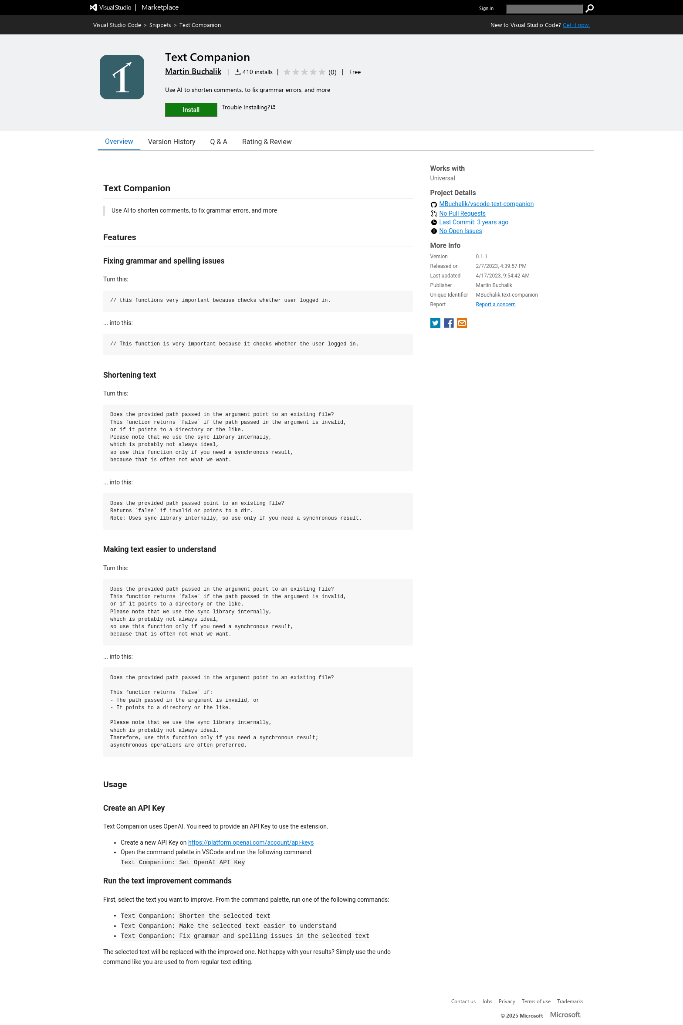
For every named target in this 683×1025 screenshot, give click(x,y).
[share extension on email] (462, 325)
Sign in (486, 8)
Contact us (463, 1001)
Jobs (487, 1001)
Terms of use (536, 1001)
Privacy (507, 1001)
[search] (544, 9)
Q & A (218, 142)
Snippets (160, 24)
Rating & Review (267, 142)
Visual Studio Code (117, 24)
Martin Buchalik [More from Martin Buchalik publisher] (193, 71)
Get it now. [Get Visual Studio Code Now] (576, 24)
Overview (119, 141)
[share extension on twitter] (436, 325)
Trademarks (570, 1001)
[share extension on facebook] (449, 325)
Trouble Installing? (249, 107)
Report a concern (496, 304)
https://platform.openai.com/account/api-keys (251, 842)
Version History (172, 142)
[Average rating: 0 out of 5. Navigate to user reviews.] (308, 72)
